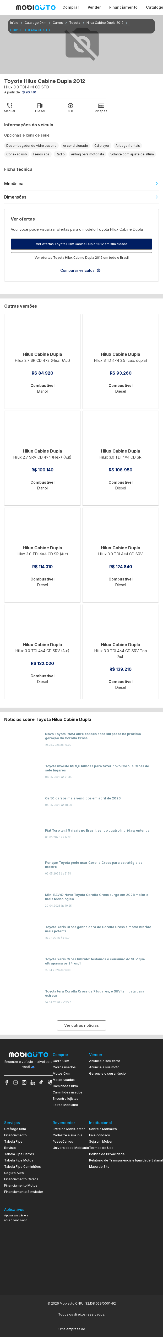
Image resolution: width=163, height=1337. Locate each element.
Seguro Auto (14, 1173)
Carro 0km (61, 1061)
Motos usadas (64, 1080)
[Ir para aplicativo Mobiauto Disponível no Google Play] (28, 1264)
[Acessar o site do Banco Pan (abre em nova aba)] (97, 1328)
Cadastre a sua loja (67, 1135)
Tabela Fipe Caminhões (22, 1167)
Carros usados (64, 1067)
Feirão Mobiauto (65, 1105)
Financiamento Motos (20, 1185)
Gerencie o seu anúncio (107, 1073)
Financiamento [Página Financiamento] (123, 7)
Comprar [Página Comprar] (70, 7)
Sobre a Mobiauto (103, 1129)
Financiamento (15, 1135)
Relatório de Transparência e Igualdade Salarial (126, 1160)
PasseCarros (63, 1141)
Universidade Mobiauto (71, 1148)
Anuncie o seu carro (104, 1061)
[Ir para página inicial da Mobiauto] (36, 7)
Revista (10, 1148)
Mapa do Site (99, 1167)
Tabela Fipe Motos (18, 1160)
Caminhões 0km (65, 1086)
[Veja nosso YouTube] (15, 1082)
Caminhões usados (68, 1092)
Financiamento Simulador (23, 1192)
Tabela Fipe (13, 1141)
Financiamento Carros (21, 1179)
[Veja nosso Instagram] (24, 1082)
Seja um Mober (101, 1141)
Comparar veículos (80, 270)
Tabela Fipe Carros (19, 1154)
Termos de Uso (101, 1148)
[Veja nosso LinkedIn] (32, 1082)
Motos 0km (61, 1073)
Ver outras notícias (81, 1025)
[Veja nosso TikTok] (41, 1082)
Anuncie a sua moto (104, 1067)
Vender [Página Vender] (94, 7)
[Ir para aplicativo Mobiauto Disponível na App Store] (28, 1278)
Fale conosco (99, 1135)
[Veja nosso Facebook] (6, 1082)
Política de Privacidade (107, 1154)
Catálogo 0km (15, 1129)
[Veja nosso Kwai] (50, 1082)
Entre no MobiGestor (69, 1129)
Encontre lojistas (65, 1099)
